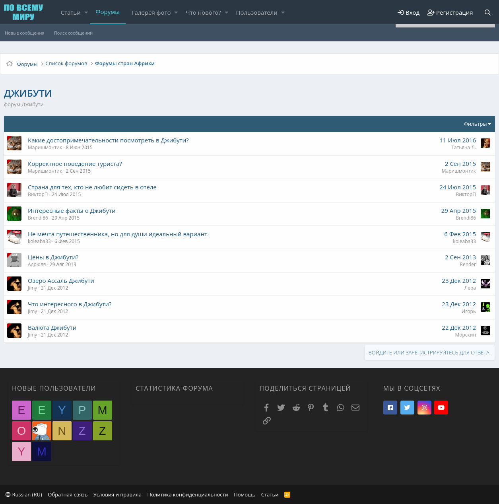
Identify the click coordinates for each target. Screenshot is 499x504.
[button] (86, 12)
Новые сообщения (25, 33)
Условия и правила (117, 494)
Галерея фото (151, 12)
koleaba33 (39, 241)
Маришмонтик (45, 147)
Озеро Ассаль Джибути (61, 280)
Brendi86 (38, 217)
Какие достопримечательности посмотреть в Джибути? (108, 140)
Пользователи (257, 12)
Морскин (465, 334)
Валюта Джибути (52, 327)
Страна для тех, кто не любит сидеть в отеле (92, 187)
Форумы (108, 12)
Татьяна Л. (463, 147)
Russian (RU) (24, 494)
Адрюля (37, 264)
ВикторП (38, 194)
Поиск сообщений (73, 33)
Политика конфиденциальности (187, 494)
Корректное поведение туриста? (75, 163)
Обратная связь (67, 494)
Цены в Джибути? (53, 257)
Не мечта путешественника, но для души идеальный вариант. (118, 234)
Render (468, 264)
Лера (470, 287)
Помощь (244, 494)
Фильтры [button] (475, 123)
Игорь (469, 311)
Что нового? (203, 12)
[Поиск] (487, 12)
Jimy (32, 287)
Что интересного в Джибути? (69, 304)
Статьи (71, 12)
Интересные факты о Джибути (72, 210)
